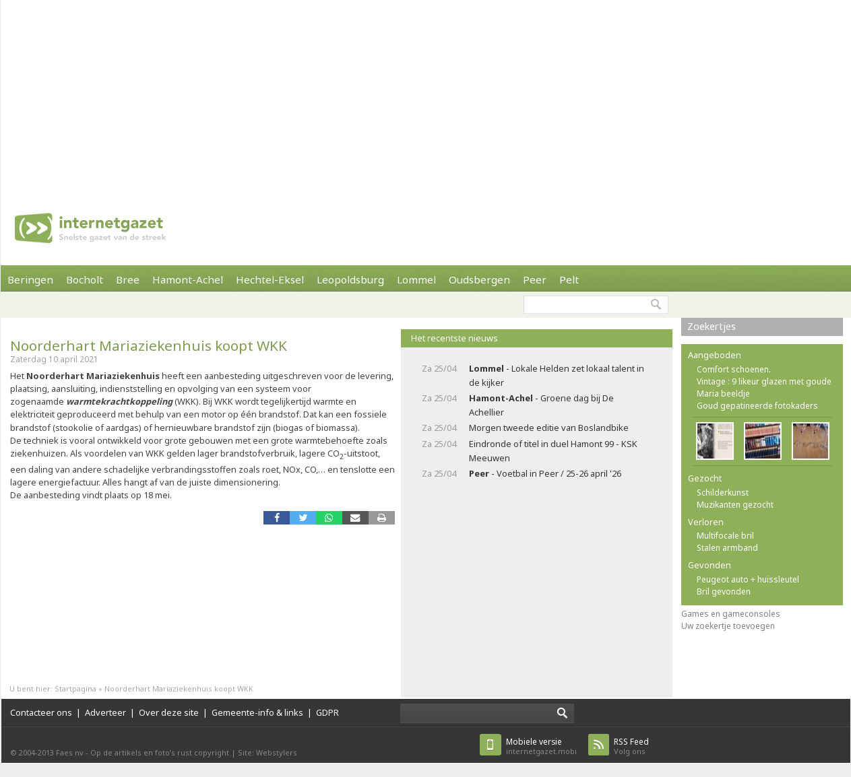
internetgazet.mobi (541, 746)
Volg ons (631, 746)
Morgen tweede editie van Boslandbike (549, 427)
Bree (127, 279)
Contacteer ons (41, 712)
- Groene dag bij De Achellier (541, 405)
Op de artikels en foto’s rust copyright (159, 752)
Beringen (30, 279)
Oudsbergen (479, 279)
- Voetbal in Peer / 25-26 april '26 (545, 473)
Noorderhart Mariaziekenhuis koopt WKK (148, 345)
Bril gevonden (724, 591)
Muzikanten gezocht (735, 504)
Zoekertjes (711, 326)
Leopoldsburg (350, 279)
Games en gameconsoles (730, 613)
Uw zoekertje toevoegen (728, 626)
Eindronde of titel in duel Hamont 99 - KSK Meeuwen (553, 451)
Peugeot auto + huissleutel (748, 579)
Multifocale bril (725, 535)
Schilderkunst (723, 492)
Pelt (569, 279)
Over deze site (169, 712)
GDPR (327, 712)
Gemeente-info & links (257, 712)
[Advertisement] (353, 94)
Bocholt (84, 279)
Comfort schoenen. (734, 369)
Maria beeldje (723, 393)
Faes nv (70, 752)
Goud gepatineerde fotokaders (757, 405)
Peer (534, 279)
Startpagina (75, 688)
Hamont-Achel (187, 279)
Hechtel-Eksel (270, 279)
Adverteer (105, 712)
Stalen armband (727, 547)
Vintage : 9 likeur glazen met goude (764, 381)
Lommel (416, 279)
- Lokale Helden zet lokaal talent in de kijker (556, 375)
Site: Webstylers (267, 752)
